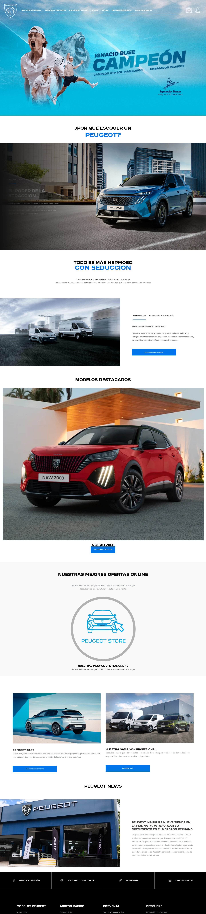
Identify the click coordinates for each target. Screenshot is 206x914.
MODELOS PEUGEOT (31, 906)
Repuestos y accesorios (113, 912)
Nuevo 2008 (22, 912)
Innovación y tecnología (156, 912)
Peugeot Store (66, 912)
